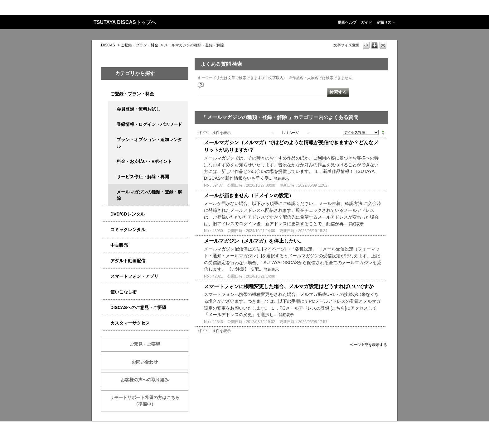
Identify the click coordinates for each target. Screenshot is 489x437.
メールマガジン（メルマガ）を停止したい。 (254, 241)
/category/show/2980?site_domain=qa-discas (106, 214)
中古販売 (119, 245)
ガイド (366, 22)
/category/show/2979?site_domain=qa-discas (106, 94)
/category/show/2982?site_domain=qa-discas (106, 276)
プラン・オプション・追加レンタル (149, 143)
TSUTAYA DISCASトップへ (125, 22)
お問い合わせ (145, 361)
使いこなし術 (123, 291)
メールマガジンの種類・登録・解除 (149, 195)
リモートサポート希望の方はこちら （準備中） (149, 400)
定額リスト (385, 22)
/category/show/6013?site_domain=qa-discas (106, 245)
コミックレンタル (127, 229)
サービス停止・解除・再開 (143, 176)
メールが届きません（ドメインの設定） (249, 195)
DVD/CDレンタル (127, 213)
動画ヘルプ (347, 22)
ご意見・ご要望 (144, 344)
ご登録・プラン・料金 (139, 45)
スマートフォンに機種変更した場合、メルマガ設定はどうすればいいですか (289, 286)
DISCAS (108, 45)
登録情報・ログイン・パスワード (149, 124)
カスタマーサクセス (130, 323)
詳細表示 (281, 178)
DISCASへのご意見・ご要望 (138, 307)
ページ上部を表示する (368, 345)
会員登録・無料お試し (138, 109)
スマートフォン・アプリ (134, 276)
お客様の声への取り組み (145, 379)
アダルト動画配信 (127, 260)
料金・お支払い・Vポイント (144, 161)
